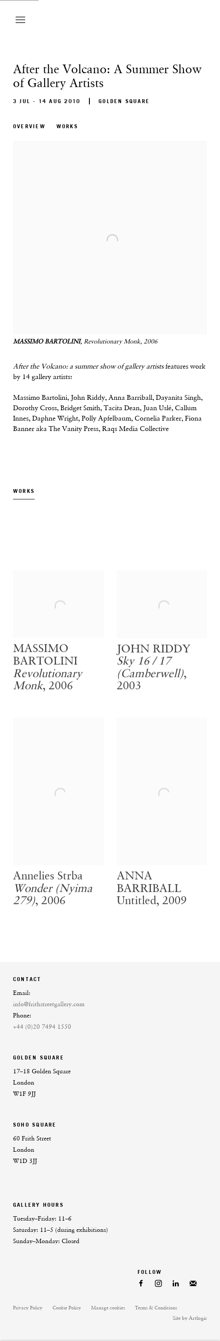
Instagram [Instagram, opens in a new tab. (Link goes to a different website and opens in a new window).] (158, 1284)
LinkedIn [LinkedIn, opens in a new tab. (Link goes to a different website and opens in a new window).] (175, 1284)
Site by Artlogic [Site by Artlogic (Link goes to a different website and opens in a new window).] (190, 1318)
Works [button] (67, 126)
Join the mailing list (193, 1284)
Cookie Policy (67, 1308)
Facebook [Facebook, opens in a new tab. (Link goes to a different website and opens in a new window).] (141, 1284)
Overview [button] (29, 126)
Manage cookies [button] (108, 1308)
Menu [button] (19, 20)
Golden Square (124, 101)
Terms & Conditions (156, 1308)
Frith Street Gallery (133, 20)
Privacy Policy (28, 1308)
